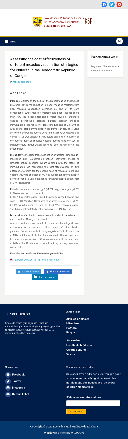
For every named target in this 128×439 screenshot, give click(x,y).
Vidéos (70, 354)
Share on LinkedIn (47, 277)
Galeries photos (76, 349)
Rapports (72, 332)
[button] (10, 41)
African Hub (73, 340)
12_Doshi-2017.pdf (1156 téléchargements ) (36, 259)
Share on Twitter (30, 271)
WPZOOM (77, 432)
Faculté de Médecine (79, 345)
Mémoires (72, 323)
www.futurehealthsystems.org (20, 333)
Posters (71, 328)
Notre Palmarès (20, 313)
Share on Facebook (60, 271)
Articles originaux (21, 82)
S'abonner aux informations (83, 397)
